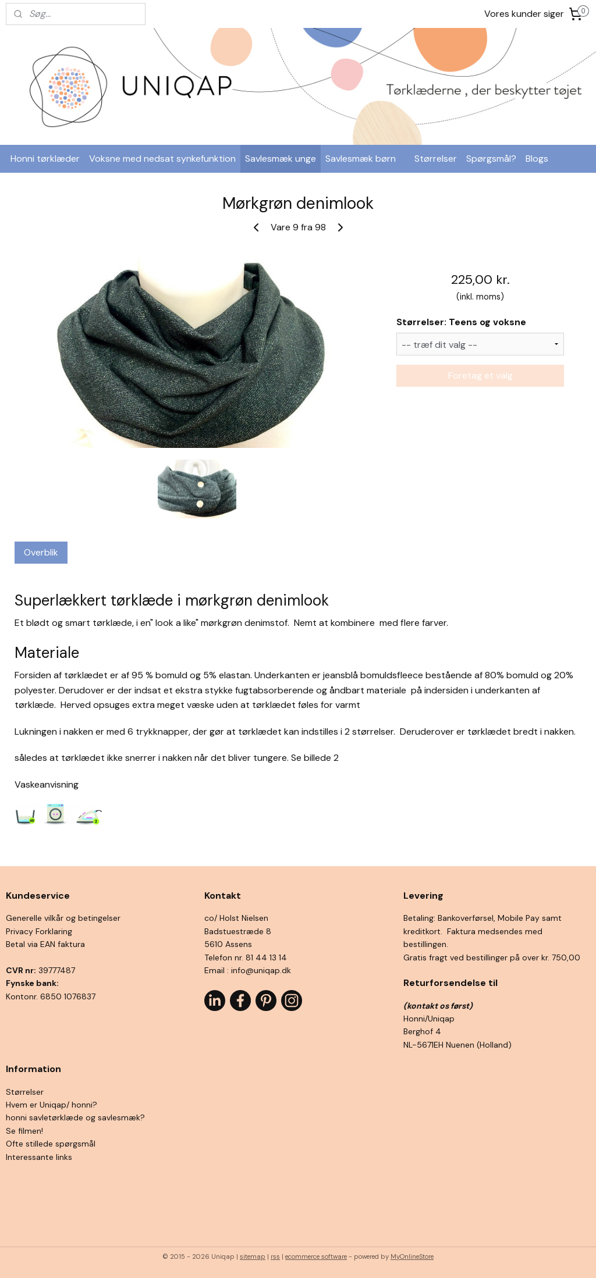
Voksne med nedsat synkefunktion (162, 158)
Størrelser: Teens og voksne (461, 322)
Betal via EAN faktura (45, 944)
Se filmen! (24, 1131)
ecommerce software (316, 1256)
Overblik (41, 552)
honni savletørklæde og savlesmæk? (75, 1117)
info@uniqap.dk (261, 970)
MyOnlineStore (412, 1256)
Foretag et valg (480, 375)
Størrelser (435, 158)
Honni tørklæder (45, 158)
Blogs (537, 158)
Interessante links (39, 1157)
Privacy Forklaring (39, 931)
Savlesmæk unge (280, 158)
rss (275, 1256)
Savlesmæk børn (360, 158)
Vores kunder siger (524, 14)
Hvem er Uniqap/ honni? (51, 1104)
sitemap (252, 1256)
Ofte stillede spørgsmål (50, 1143)
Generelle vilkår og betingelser (63, 918)
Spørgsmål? (491, 158)
